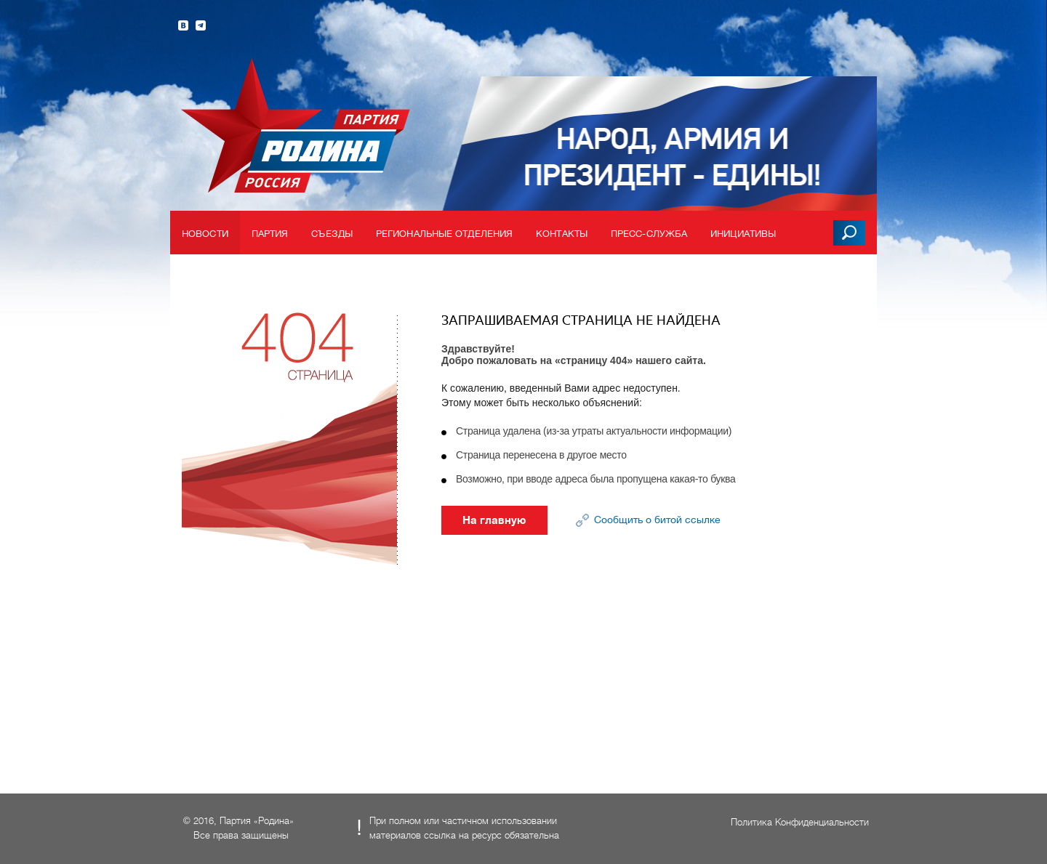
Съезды (332, 233)
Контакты (561, 233)
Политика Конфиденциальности (800, 822)
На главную (494, 520)
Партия (270, 233)
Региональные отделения (444, 233)
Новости (205, 233)
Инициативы (743, 233)
